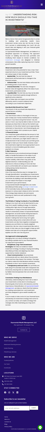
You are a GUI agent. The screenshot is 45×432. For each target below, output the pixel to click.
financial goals (31, 128)
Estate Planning (8, 348)
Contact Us (7, 422)
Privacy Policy (8, 426)
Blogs (5, 424)
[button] (41, 4)
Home (6, 417)
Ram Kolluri (24, 22)
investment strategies (12, 60)
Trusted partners (9, 360)
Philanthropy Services (10, 352)
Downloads (7, 368)
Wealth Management (10, 341)
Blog (17, 22)
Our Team (7, 364)
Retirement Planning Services (12, 344)
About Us (7, 419)
